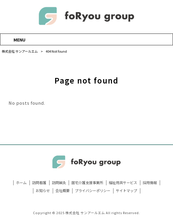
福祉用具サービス (123, 182)
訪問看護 (39, 182)
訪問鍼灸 (59, 182)
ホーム (21, 182)
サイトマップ (126, 190)
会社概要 (62, 190)
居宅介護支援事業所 (87, 182)
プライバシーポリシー (92, 190)
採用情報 (150, 182)
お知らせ (43, 190)
